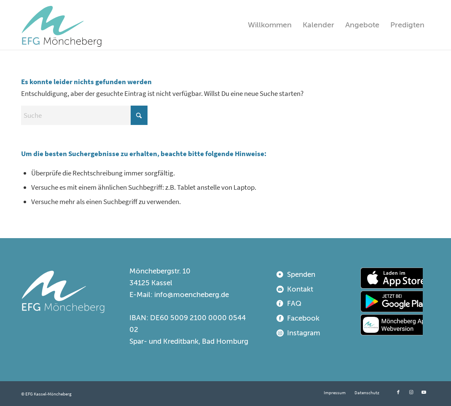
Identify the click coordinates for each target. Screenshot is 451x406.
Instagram (303, 333)
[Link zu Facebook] (398, 392)
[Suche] (84, 115)
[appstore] (391, 278)
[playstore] (391, 301)
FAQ (294, 304)
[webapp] (391, 324)
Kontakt (300, 289)
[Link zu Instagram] (411, 392)
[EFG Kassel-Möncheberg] (61, 25)
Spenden (301, 275)
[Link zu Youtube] (423, 392)
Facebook (303, 318)
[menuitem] (269, 25)
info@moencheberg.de (191, 295)
